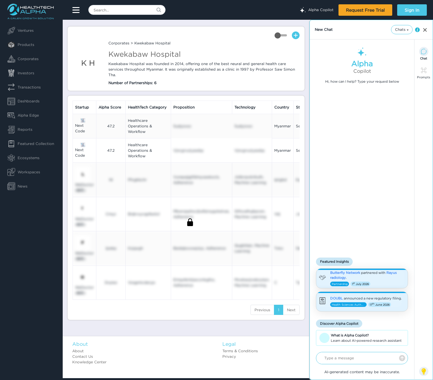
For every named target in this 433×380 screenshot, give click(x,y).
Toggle (281, 35)
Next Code (80, 128)
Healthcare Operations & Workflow (140, 126)
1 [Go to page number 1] (278, 310)
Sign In (412, 10)
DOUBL (336, 298)
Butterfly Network (345, 273)
